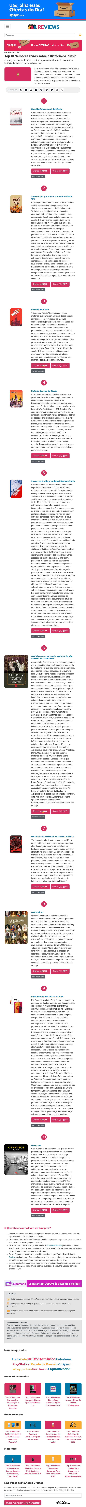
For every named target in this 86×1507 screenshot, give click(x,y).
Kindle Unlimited (54, 1245)
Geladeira (63, 1359)
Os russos (36, 1145)
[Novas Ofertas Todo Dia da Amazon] (43, 9)
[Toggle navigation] (7, 26)
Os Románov (37, 912)
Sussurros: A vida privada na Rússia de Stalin (53, 481)
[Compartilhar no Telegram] (41, 90)
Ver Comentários (38, 177)
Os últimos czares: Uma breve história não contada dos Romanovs (51, 657)
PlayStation (21, 1364)
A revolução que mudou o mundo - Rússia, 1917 (51, 197)
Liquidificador (59, 1368)
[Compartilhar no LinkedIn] (36, 90)
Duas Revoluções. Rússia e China (47, 996)
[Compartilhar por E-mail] (57, 90)
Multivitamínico (41, 1359)
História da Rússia (40, 309)
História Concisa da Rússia (44, 390)
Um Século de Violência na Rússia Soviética (52, 836)
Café (23, 1359)
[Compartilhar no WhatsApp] (21, 90)
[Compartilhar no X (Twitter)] (31, 90)
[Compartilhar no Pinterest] (46, 90)
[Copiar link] (62, 90)
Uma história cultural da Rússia (46, 109)
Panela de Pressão (44, 1364)
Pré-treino (40, 1369)
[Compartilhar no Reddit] (52, 90)
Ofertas (40, 171)
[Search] (39, 35)
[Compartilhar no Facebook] (26, 90)
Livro (16, 1359)
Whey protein (22, 1369)
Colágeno (64, 1364)
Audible (12, 1257)
